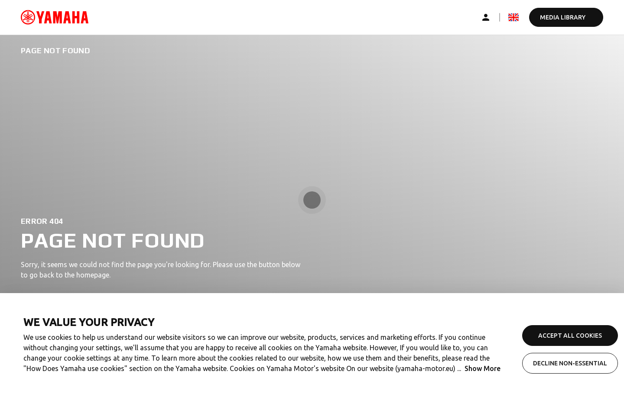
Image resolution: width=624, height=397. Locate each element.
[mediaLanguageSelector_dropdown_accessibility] (513, 17)
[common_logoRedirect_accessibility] (54, 17)
